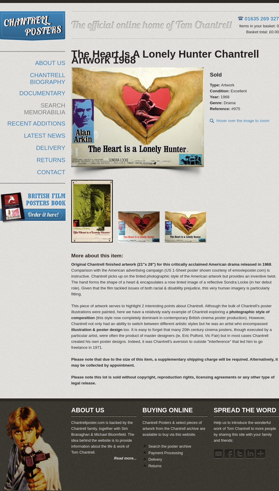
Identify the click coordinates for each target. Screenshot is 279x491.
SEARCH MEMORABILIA (44, 108)
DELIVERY (50, 148)
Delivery (155, 459)
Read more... (125, 458)
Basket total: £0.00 (262, 32)
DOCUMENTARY (42, 93)
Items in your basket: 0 (259, 26)
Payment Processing (165, 453)
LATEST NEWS (44, 135)
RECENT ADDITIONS (36, 123)
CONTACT (51, 172)
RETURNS (51, 160)
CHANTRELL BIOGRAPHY (47, 78)
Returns (154, 466)
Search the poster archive (169, 446)
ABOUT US (50, 63)
